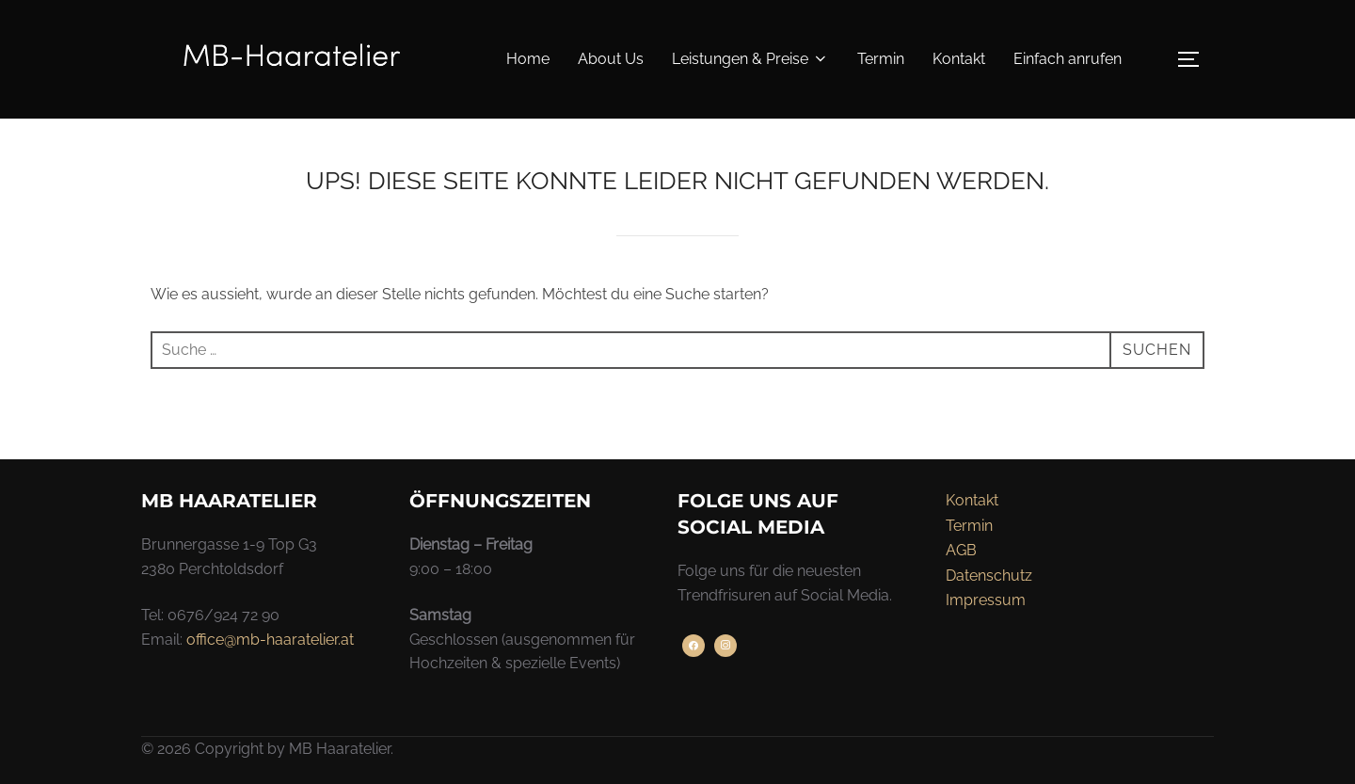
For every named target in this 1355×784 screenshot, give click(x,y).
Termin (880, 59)
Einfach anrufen (1067, 59)
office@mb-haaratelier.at (270, 639)
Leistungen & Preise (750, 59)
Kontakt (959, 59)
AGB (961, 550)
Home (528, 59)
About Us (611, 59)
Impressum (986, 600)
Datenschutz (989, 575)
